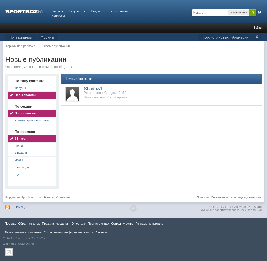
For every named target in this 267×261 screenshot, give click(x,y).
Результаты (77, 11)
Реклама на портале (149, 223)
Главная (57, 11)
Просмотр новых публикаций (225, 37)
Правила (203, 197)
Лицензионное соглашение (23, 232)
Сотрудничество (122, 223)
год (17, 174)
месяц (19, 160)
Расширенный (259, 12)
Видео (95, 11)
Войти (257, 27)
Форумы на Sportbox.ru (21, 197)
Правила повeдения (55, 223)
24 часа (20, 138)
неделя (20, 145)
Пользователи (20, 37)
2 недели (21, 152)
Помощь (20, 207)
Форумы (47, 37)
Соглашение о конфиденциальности (236, 197)
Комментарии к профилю (32, 120)
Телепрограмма (117, 11)
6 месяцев (22, 167)
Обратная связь (29, 223)
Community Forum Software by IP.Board (235, 206)
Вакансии (102, 232)
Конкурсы (58, 15)
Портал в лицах (98, 223)
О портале (79, 223)
